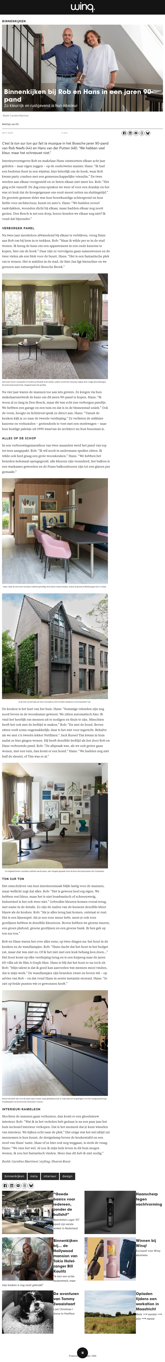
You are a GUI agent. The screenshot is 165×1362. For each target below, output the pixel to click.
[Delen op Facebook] (124, 133)
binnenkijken (14, 1177)
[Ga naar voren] (82, 7)
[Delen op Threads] (142, 133)
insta (34, 1177)
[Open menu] (82, 1352)
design (67, 1177)
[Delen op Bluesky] (147, 133)
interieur (50, 1177)
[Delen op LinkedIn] (130, 133)
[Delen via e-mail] (136, 133)
